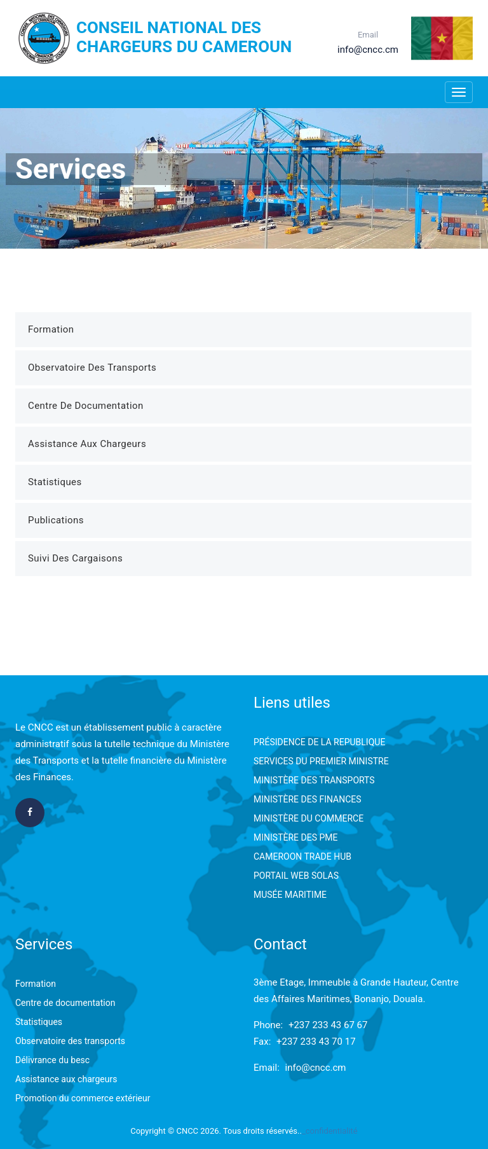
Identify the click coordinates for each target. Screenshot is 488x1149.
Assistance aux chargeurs (66, 1079)
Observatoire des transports (70, 1041)
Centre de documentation (65, 1003)
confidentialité (332, 1131)
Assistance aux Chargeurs (87, 444)
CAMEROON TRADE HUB (302, 856)
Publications (56, 520)
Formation (51, 329)
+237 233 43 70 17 (316, 1041)
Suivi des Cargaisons (75, 558)
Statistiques (55, 482)
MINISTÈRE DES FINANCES (308, 799)
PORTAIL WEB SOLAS (296, 875)
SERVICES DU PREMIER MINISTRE (321, 761)
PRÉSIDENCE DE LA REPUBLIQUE (319, 742)
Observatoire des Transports (92, 367)
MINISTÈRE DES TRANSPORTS (314, 780)
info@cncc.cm (315, 1067)
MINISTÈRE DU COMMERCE (308, 818)
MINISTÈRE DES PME (295, 837)
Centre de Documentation (86, 405)
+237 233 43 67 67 (328, 1025)
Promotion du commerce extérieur (82, 1098)
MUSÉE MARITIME (290, 895)
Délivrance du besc (52, 1060)
